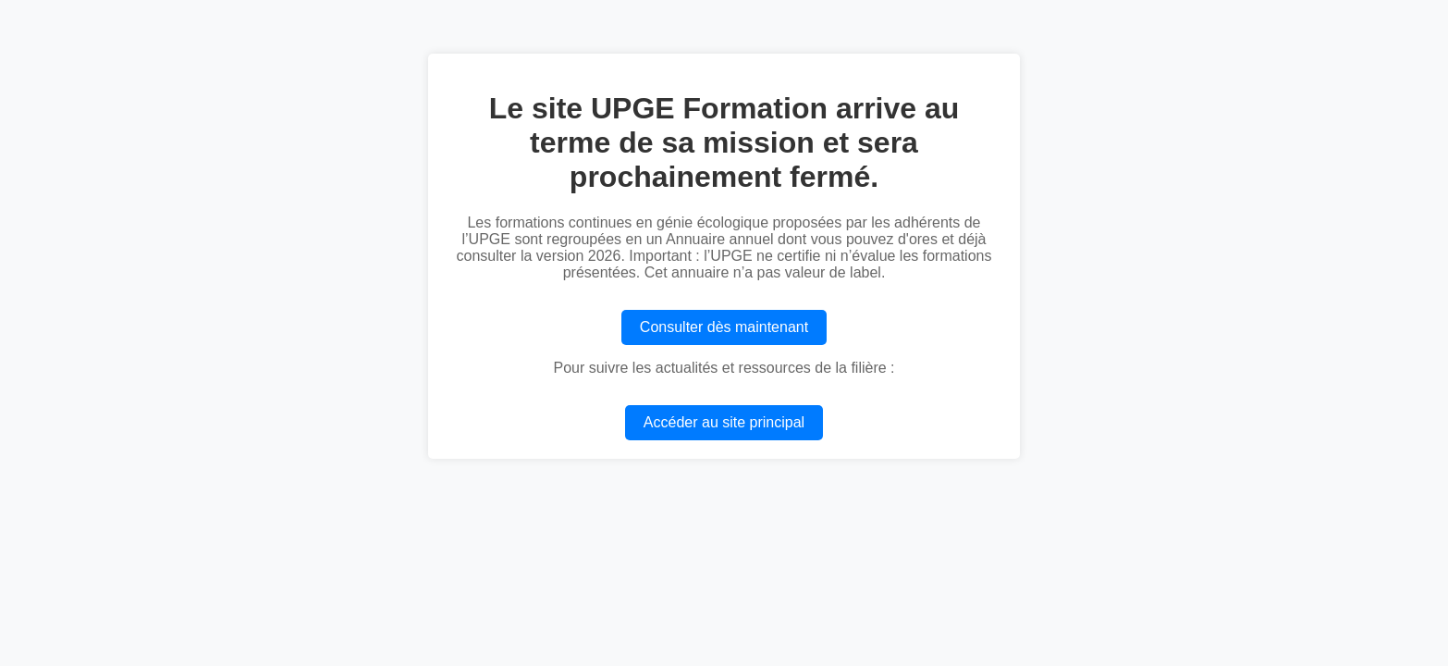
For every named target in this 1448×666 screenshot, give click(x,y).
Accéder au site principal (724, 422)
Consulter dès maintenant (724, 327)
